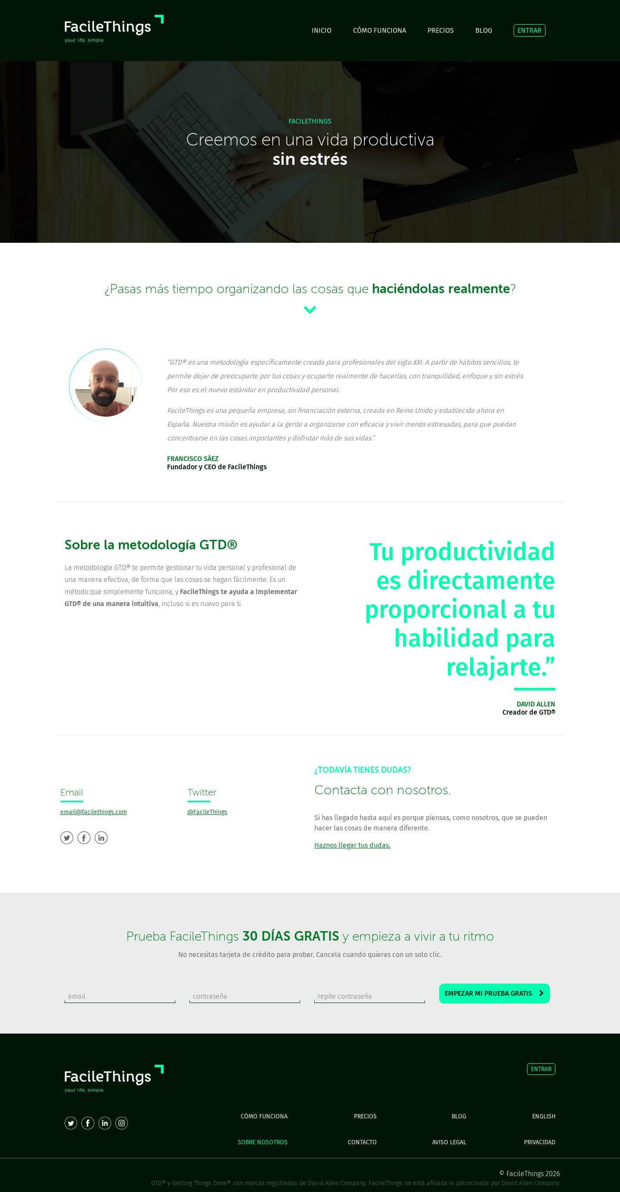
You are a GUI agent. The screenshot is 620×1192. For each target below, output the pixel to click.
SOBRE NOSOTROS (263, 1142)
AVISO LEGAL (449, 1142)
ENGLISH (543, 1116)
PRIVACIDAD (539, 1142)
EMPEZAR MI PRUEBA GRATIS (494, 993)
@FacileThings (207, 812)
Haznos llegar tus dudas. (352, 845)
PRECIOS (441, 30)
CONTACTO (362, 1142)
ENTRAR (530, 30)
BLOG (483, 30)
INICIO (322, 30)
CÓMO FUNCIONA (379, 30)
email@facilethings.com (93, 812)
